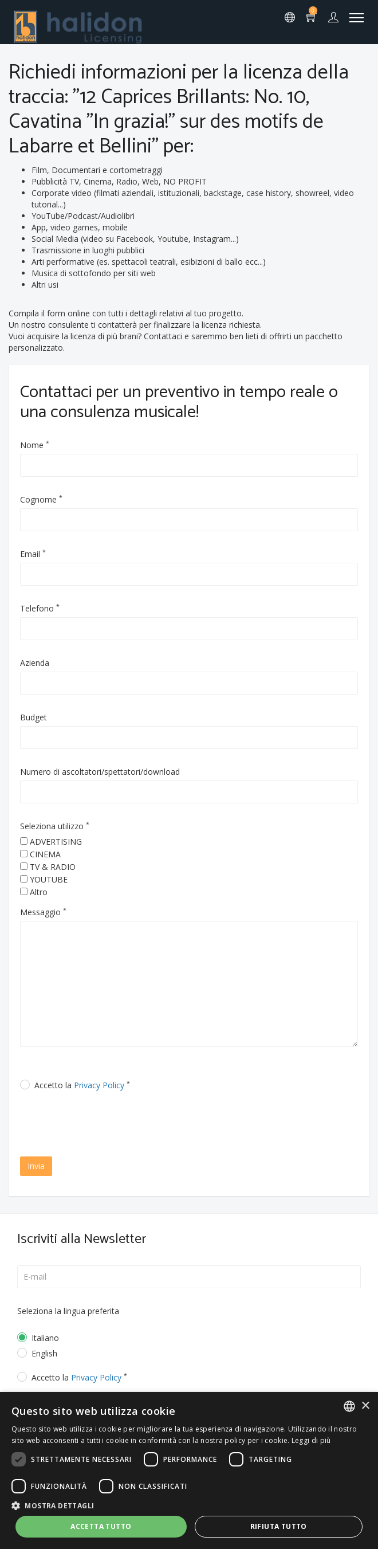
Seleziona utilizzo (54, 826)
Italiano (45, 1337)
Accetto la (82, 1085)
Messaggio (43, 912)
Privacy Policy (99, 1085)
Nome (34, 445)
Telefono (40, 608)
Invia (36, 1165)
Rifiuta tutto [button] (278, 1526)
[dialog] (189, 1470)
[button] (189, 1505)
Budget (33, 717)
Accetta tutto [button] (100, 1526)
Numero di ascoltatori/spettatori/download (100, 771)
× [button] (365, 1406)
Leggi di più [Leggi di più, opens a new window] (311, 1440)
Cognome (41, 499)
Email (33, 553)
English (44, 1353)
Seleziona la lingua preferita (68, 1310)
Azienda (34, 662)
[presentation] (119, 1125)
